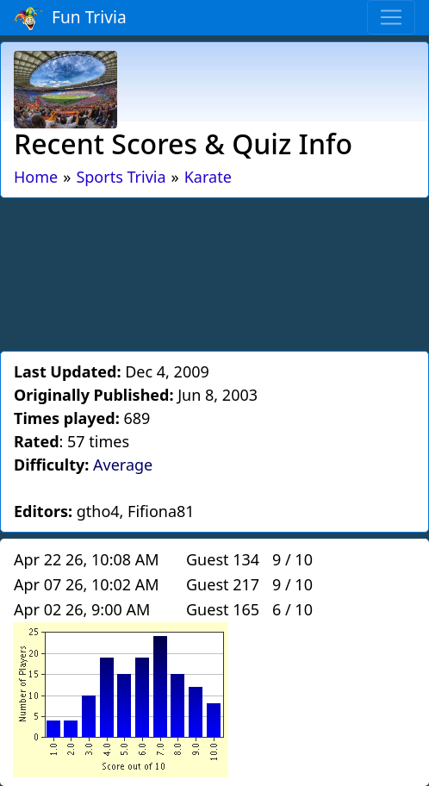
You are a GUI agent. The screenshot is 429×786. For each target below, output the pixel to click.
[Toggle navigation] (391, 17)
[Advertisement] (214, 271)
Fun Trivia (70, 18)
